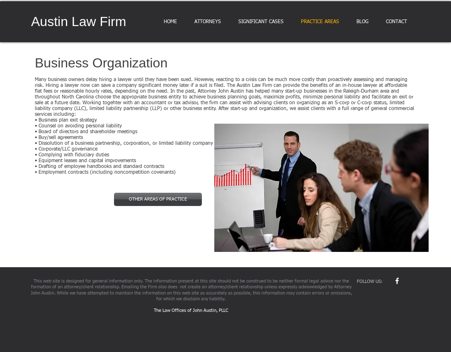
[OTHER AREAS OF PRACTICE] (158, 199)
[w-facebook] (397, 281)
